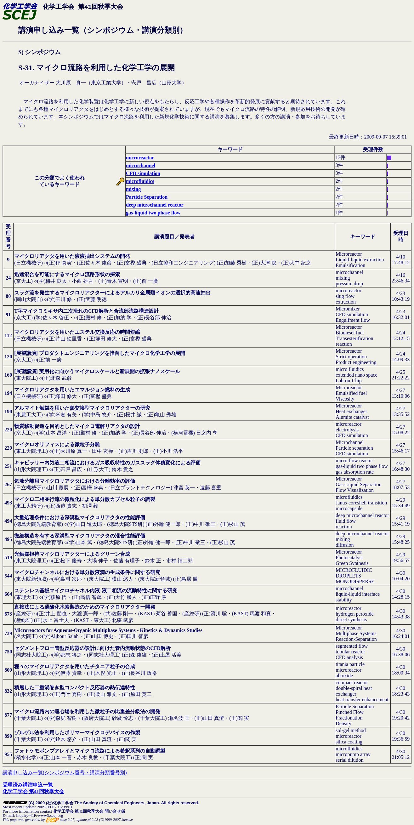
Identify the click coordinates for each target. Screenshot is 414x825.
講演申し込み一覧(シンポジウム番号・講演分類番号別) (65, 772)
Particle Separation (146, 197)
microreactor (140, 157)
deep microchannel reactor (154, 205)
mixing (133, 189)
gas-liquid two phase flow (153, 212)
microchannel (140, 165)
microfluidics (140, 181)
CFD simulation (143, 173)
